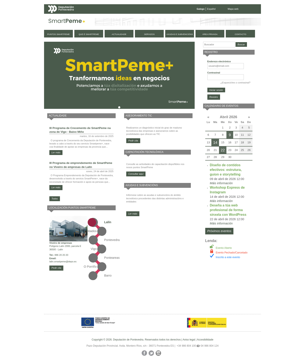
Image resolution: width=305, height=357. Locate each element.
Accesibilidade (205, 339)
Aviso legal (189, 339)
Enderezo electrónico (219, 61)
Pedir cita (56, 268)
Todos (54, 198)
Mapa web (233, 9)
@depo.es (71, 261)
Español (211, 9)
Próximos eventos (219, 231)
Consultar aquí (136, 174)
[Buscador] (219, 44)
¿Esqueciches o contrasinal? (235, 82)
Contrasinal (213, 72)
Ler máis (55, 152)
